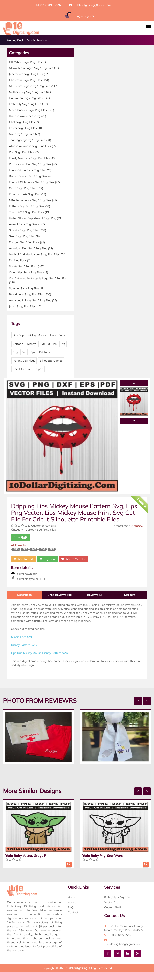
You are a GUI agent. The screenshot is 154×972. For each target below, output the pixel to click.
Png (15, 352)
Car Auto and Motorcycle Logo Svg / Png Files (38, 280)
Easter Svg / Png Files (26, 128)
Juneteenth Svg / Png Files (29, 74)
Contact (73, 912)
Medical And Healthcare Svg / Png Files (37, 254)
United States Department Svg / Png (35, 218)
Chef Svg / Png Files (24, 122)
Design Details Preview (32, 40)
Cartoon (18, 344)
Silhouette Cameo (51, 360)
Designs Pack (19, 260)
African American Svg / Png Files (33, 146)
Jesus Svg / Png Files (25, 306)
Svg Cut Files (48, 344)
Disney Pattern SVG (24, 645)
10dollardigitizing (76, 968)
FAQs (71, 907)
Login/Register (85, 16)
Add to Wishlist (73, 559)
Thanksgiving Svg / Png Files (30, 140)
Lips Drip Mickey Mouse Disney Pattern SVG (39, 653)
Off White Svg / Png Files (27, 62)
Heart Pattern (59, 335)
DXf (24, 352)
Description (24, 595)
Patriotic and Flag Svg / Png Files (33, 164)
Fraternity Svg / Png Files (28, 104)
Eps (32, 352)
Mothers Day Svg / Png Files (30, 92)
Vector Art (111, 902)
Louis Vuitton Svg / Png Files (30, 170)
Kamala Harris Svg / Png (27, 194)
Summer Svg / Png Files (26, 288)
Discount (129, 595)
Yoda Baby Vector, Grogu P (25, 856)
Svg (63, 344)
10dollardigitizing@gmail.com (90, 5)
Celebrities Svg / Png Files (28, 272)
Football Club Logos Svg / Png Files (34, 182)
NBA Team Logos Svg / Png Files (33, 200)
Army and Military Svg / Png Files (33, 300)
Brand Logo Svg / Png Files (30, 294)
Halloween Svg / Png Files (29, 98)
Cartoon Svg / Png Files (27, 242)
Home (11, 40)
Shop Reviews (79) (60, 595)
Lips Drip (18, 335)
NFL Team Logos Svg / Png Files (33, 86)
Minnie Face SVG (22, 637)
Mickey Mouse (37, 335)
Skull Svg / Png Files (24, 236)
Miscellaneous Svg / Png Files (31, 110)
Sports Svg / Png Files (26, 266)
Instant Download (24, 360)
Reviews (94, 595)
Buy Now (47, 559)
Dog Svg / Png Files (24, 152)
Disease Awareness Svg (27, 116)
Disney (31, 344)
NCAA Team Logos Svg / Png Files (34, 68)
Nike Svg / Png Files (24, 134)
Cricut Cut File (22, 369)
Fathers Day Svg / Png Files (29, 206)
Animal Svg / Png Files (27, 224)
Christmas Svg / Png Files (29, 80)
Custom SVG (112, 907)
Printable (45, 352)
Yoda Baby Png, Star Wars (102, 856)
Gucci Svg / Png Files (26, 188)
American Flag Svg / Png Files (31, 248)
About (72, 902)
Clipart (39, 369)
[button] (148, 26)
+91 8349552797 (48, 5)
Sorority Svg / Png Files (27, 230)
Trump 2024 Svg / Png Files (29, 212)
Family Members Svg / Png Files (32, 158)
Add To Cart (23, 559)
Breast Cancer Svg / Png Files (30, 176)
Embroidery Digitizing (117, 897)
